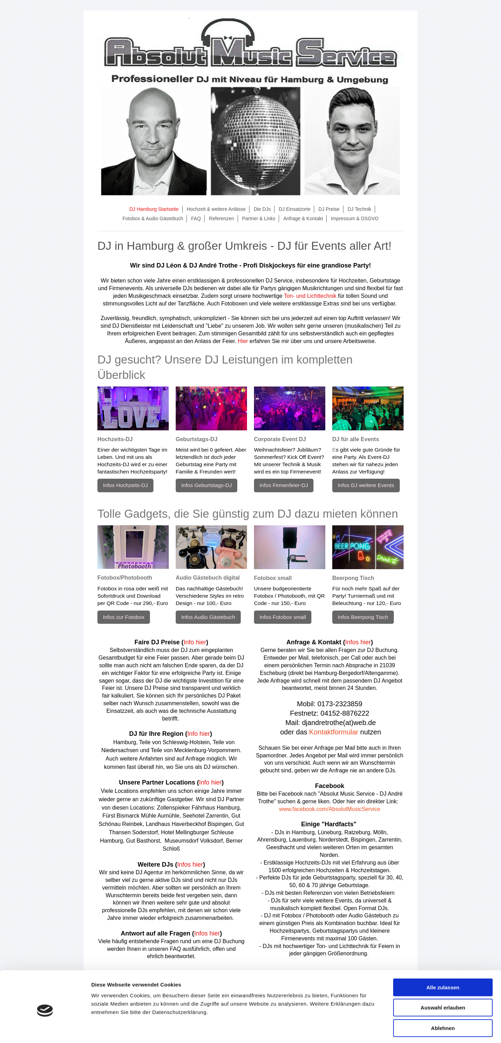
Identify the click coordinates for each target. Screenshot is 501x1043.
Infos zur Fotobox (123, 617)
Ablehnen (443, 999)
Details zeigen (370, 1029)
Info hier (195, 642)
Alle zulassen (442, 958)
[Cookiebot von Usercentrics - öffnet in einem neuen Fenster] (45, 1029)
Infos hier (190, 864)
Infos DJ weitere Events (366, 485)
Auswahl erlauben (443, 978)
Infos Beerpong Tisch (363, 617)
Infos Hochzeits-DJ (125, 485)
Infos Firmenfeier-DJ (284, 485)
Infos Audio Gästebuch (208, 617)
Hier (243, 341)
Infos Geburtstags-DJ (206, 485)
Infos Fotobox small (283, 617)
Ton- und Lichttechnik (310, 296)
